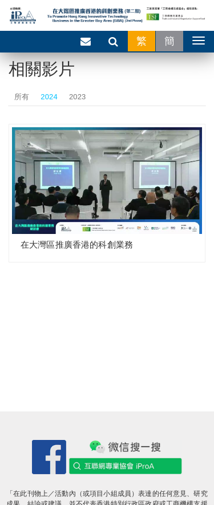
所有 (21, 96)
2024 (49, 96)
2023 (77, 96)
